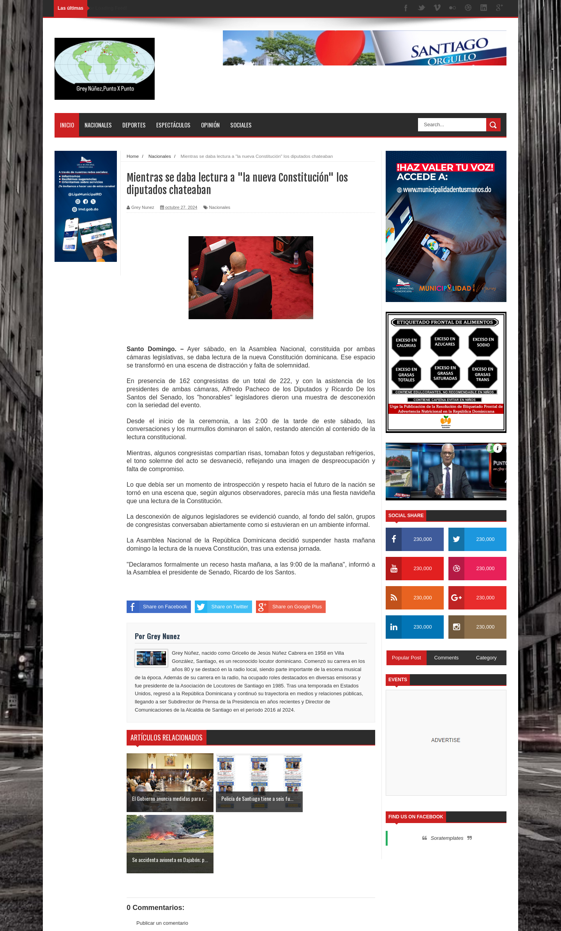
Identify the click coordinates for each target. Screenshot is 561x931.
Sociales (241, 124)
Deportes (134, 124)
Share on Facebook (157, 607)
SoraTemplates (94, 917)
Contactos (481, 917)
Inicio (67, 124)
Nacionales (98, 124)
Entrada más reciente (151, 876)
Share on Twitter (221, 607)
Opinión (210, 124)
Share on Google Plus (289, 607)
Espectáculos (173, 124)
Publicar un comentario (162, 861)
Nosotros (452, 917)
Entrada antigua (357, 876)
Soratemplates (447, 838)
